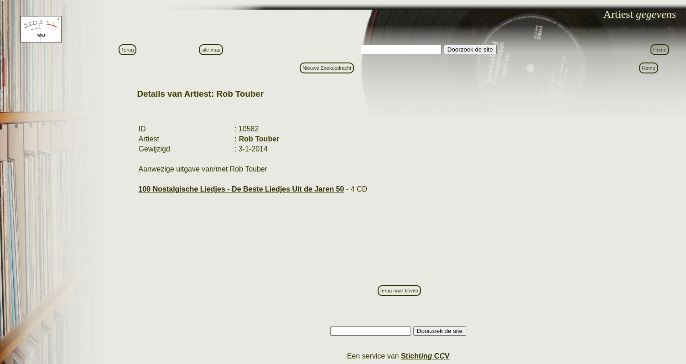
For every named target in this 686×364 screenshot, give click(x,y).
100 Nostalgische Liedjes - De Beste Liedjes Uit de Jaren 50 (241, 189)
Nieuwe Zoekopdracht (326, 68)
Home (659, 49)
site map (211, 49)
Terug (127, 49)
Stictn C (425, 356)
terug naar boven (399, 290)
